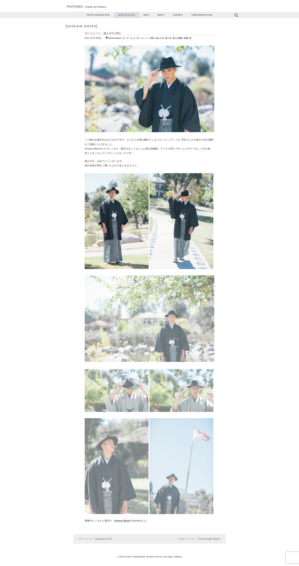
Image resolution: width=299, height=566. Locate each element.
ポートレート (142, 38)
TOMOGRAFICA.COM (201, 15)
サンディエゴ (128, 38)
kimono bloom (114, 38)
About (161, 15)
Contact (178, 15)
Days (146, 15)
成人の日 (159, 38)
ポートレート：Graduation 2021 (94, 539)
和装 (152, 38)
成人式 (168, 38)
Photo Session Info (98, 15)
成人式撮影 (177, 38)
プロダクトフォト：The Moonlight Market (200, 539)
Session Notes (126, 15)
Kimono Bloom (122, 520)
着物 (186, 38)
